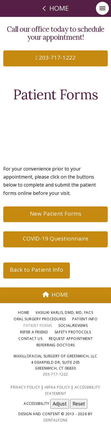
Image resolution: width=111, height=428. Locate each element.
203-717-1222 (56, 57)
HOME (56, 294)
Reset (79, 403)
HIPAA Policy (57, 387)
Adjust (60, 403)
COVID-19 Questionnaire (56, 238)
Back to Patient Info (36, 269)
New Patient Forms (55, 213)
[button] (102, 8)
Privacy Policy (25, 387)
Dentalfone (56, 420)
